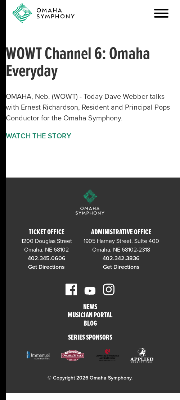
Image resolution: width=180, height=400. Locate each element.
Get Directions (46, 267)
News (90, 307)
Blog (90, 324)
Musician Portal (90, 316)
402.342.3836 (121, 258)
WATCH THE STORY (38, 136)
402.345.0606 (47, 258)
